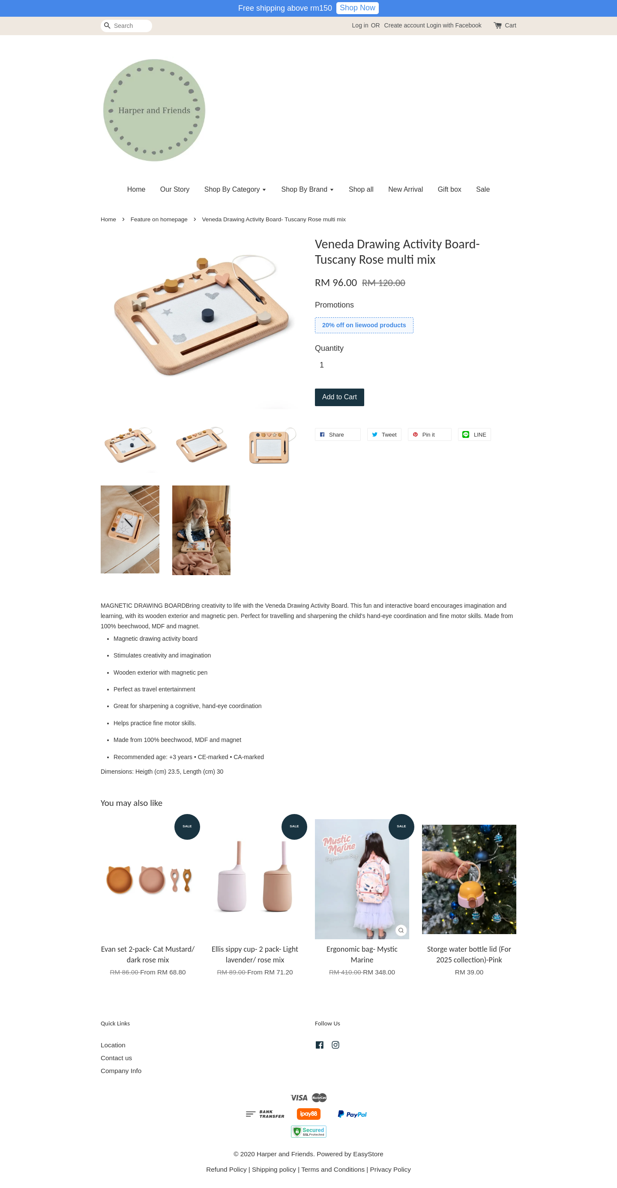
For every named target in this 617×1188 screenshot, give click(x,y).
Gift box (449, 189)
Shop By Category (235, 189)
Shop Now (357, 7)
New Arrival (405, 189)
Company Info (121, 1070)
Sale (483, 189)
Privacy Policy (390, 1169)
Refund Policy (226, 1169)
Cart (510, 25)
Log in (360, 25)
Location (113, 1045)
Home (136, 189)
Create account (404, 25)
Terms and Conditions (333, 1169)
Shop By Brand (308, 189)
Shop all (361, 189)
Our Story (174, 189)
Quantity (329, 348)
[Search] (126, 26)
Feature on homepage (159, 219)
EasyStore (368, 1154)
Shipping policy (274, 1169)
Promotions (334, 305)
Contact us (116, 1057)
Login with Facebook (453, 25)
